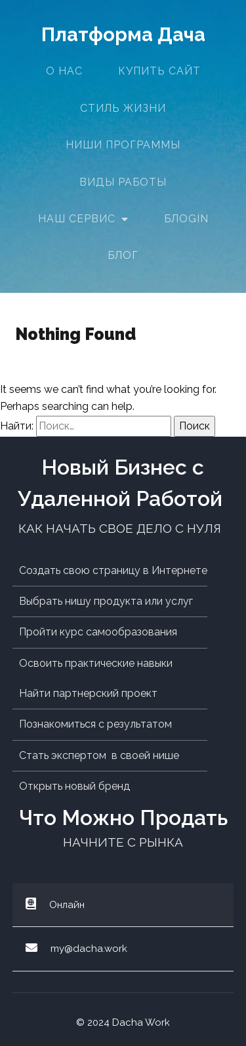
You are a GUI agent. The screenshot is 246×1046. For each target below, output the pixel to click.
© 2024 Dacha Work (123, 1022)
